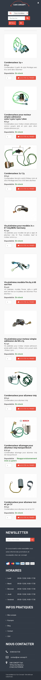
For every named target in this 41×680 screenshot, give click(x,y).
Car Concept (20, 674)
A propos (10, 620)
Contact (9, 631)
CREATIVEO (9, 677)
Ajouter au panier (26, 78)
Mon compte (11, 615)
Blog (8, 626)
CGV (8, 636)
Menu (12, 23)
